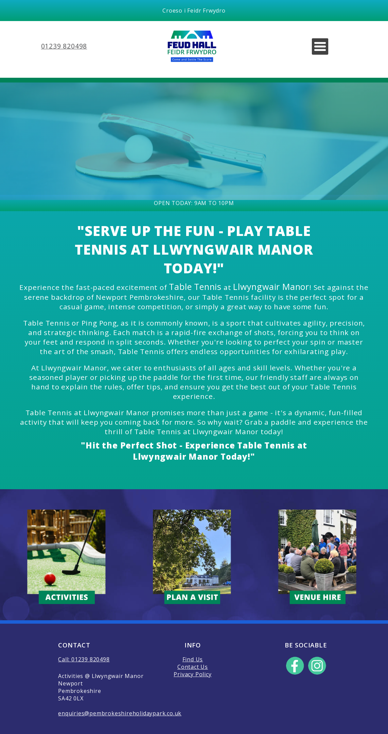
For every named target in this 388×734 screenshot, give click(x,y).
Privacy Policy (192, 674)
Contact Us (192, 667)
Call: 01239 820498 (83, 659)
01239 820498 (64, 46)
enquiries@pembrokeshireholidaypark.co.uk (119, 713)
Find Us (192, 659)
